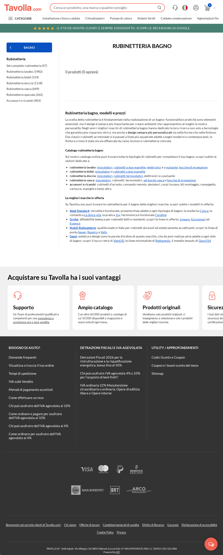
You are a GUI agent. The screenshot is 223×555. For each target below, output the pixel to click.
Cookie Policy (105, 532)
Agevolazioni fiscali (210, 18)
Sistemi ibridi (146, 18)
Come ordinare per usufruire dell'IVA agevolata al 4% (35, 436)
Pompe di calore (121, 18)
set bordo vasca (154, 180)
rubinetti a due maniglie (130, 167)
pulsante (172, 167)
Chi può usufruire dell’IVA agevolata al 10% (39, 406)
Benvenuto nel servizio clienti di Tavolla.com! (33, 525)
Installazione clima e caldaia (61, 18)
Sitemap (157, 373)
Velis (104, 232)
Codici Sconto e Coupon (168, 357)
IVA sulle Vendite (21, 381)
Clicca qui (192, 28)
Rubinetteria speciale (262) (25, 94)
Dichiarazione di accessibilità (199, 525)
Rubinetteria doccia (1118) (24, 83)
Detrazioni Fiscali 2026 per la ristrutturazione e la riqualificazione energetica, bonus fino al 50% (106, 361)
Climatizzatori (95, 18)
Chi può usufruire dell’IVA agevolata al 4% (38, 426)
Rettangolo (162, 240)
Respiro (92, 232)
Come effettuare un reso (26, 398)
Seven (82, 232)
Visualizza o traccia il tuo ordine (31, 365)
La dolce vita (92, 215)
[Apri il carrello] (210, 8)
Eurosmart (198, 219)
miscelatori (104, 167)
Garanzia (173, 525)
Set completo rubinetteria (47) (27, 65)
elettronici (154, 167)
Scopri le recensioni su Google (111, 28)
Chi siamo (70, 525)
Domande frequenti (22, 357)
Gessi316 (205, 240)
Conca (204, 211)
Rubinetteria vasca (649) (23, 89)
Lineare (185, 219)
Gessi (73, 236)
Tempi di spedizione (22, 373)
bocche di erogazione (193, 167)
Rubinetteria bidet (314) (23, 77)
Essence (75, 223)
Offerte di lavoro (89, 525)
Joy (118, 215)
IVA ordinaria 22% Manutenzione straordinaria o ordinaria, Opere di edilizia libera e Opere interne (110, 389)
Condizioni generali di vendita (121, 525)
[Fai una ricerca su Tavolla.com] (107, 7)
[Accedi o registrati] (195, 7)
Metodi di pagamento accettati (31, 390)
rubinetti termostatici (128, 176)
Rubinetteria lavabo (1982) (24, 71)
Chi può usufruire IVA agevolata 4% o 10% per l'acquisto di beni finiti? (110, 375)
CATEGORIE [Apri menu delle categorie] (23, 18)
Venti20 (118, 240)
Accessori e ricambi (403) (24, 100)
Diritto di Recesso (153, 525)
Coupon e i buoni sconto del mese (175, 365)
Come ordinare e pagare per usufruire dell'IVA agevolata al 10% (35, 416)
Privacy (121, 532)
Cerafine (161, 215)
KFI (118, 552)
